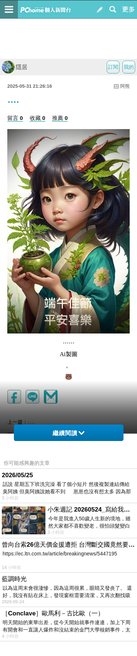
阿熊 (125, 86)
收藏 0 (37, 118)
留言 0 (15, 118)
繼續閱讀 (68, 433)
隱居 (14, 67)
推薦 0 (60, 118)
